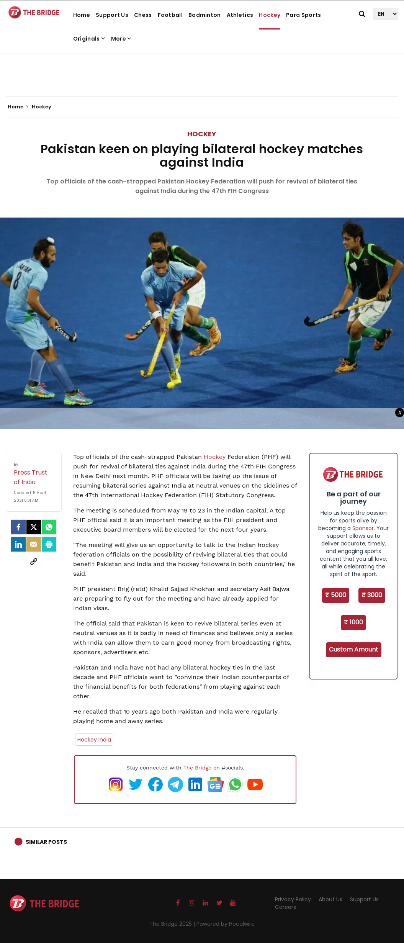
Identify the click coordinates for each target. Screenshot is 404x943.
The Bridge (197, 768)
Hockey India (94, 739)
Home (81, 15)
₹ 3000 (371, 595)
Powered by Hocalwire (225, 924)
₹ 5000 (335, 595)
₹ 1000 (353, 622)
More (121, 39)
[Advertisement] (202, 73)
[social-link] (33, 561)
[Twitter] (33, 527)
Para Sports (303, 15)
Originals (89, 39)
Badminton (204, 15)
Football (170, 15)
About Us (330, 899)
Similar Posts (46, 842)
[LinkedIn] (18, 544)
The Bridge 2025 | (172, 924)
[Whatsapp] (49, 527)
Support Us (112, 15)
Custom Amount (353, 649)
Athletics (240, 15)
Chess (143, 15)
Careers (285, 907)
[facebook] (18, 527)
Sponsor (363, 528)
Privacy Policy (293, 899)
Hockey (269, 15)
